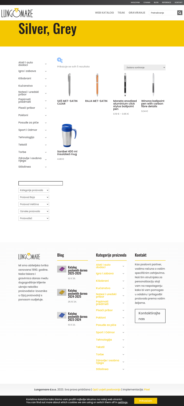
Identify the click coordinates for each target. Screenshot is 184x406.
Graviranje (137, 13)
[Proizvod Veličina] (33, 215)
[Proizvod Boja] (33, 208)
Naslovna (135, 2)
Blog (156, 2)
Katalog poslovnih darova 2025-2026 (77, 281)
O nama (147, 2)
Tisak (121, 13)
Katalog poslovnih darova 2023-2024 (77, 327)
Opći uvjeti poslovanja (107, 400)
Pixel (147, 400)
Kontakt (178, 2)
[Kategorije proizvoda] (33, 201)
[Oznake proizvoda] (33, 222)
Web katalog (104, 13)
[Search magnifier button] (179, 12)
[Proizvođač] (33, 229)
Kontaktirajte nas (149, 327)
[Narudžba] (145, 78)
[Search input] (163, 12)
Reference (166, 2)
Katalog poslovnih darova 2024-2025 (77, 304)
